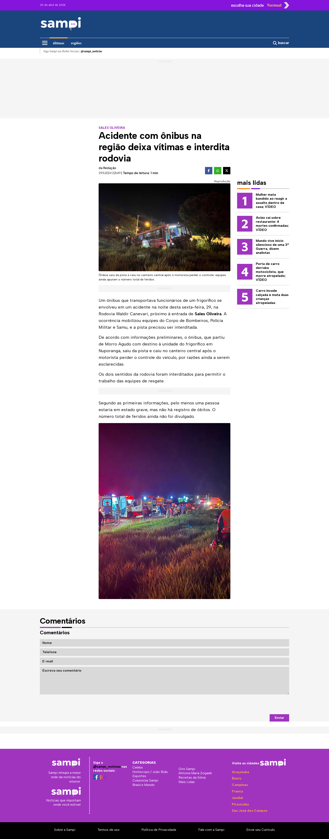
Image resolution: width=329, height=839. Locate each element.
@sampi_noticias (107, 767)
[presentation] (257, 704)
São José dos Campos (249, 811)
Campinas (240, 785)
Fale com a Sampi (211, 830)
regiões (76, 43)
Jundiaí (237, 798)
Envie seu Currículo (260, 830)
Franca (237, 791)
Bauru (236, 778)
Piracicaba (240, 804)
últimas (58, 43)
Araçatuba (240, 772)
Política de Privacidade (158, 830)
